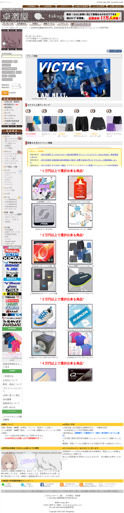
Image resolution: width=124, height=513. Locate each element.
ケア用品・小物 (10, 167)
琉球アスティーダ (12, 232)
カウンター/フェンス (13, 215)
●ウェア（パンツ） (19, 28)
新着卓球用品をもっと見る (12, 365)
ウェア (7, 170)
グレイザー (6, 65)
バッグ (7, 194)
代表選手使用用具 (12, 121)
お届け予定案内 (81, 6)
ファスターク (7, 61)
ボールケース (10, 209)
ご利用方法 (8, 376)
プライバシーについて (12, 389)
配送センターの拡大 (35, 471)
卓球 (67, 496)
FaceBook (47, 485)
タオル (8, 180)
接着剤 (8, 146)
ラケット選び (10, 159)
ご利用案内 (30, 6)
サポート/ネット (11, 217)
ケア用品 (8, 148)
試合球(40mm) (11, 202)
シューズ (8, 188)
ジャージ (8, 184)
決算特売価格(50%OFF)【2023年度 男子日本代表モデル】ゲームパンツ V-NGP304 (69, 28)
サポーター (9, 244)
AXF (7, 237)
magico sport (10, 241)
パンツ (8, 175)
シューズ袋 (9, 190)
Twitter (27, 485)
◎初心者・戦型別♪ (12, 102)
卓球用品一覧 (94, 491)
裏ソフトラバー (11, 139)
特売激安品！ (11, 104)
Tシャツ (8, 182)
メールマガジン (108, 485)
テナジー (12, 76)
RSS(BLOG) (69, 485)
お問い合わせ (9, 407)
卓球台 (8, 222)
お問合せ (115, 491)
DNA (15, 61)
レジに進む (30, 491)
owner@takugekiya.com (72, 505)
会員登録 (48, 6)
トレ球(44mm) (11, 204)
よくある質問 (98, 6)
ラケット (8, 152)
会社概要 (7, 399)
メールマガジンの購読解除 (12, 418)
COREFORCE (11, 234)
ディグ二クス (7, 79)
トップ (5, 28)
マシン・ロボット (12, 219)
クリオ (8, 239)
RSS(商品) (88, 485)
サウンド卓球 (10, 124)
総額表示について (11, 403)
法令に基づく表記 (71, 491)
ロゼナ (4, 76)
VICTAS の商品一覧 (39, 99)
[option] (34, 123)
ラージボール (10, 116)
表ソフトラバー (11, 141)
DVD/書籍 (9, 230)
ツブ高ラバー (10, 143)
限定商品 (8, 107)
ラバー (7, 136)
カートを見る (20, 491)
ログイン (64, 6)
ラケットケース (11, 161)
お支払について (10, 380)
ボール (7, 197)
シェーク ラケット (12, 154)
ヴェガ (18, 72)
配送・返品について (12, 384)
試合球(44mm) (11, 206)
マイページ (9, 491)
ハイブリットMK (8, 72)
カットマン (9, 118)
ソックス (8, 177)
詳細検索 (12, 93)
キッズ (7, 113)
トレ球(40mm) (11, 199)
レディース (9, 110)
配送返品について (43, 491)
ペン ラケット (11, 156)
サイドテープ (10, 163)
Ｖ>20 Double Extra (9, 69)
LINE (7, 485)
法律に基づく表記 (11, 395)
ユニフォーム (10, 173)
